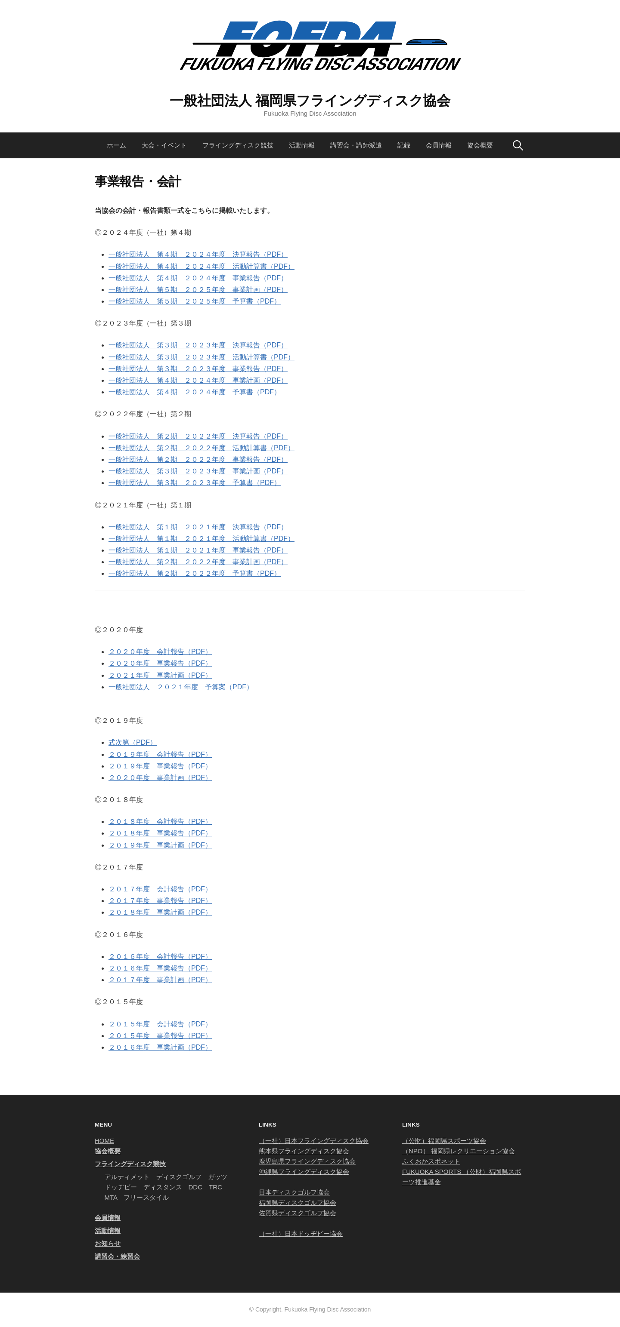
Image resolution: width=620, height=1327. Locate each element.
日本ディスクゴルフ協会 (294, 1192)
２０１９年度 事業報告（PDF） (160, 766)
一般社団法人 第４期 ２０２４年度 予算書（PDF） (194, 392)
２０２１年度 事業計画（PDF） (160, 675)
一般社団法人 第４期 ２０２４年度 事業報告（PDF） (198, 278)
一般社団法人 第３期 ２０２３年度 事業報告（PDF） (198, 368)
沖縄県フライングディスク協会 (304, 1171)
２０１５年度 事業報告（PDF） (160, 1035)
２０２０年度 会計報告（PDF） (160, 651)
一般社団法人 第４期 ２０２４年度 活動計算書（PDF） (201, 266)
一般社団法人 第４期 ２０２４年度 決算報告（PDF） (198, 254)
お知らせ (108, 1243)
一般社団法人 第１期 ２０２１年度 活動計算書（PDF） (201, 538)
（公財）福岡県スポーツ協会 (444, 1140)
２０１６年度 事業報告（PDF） (160, 968)
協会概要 (480, 145)
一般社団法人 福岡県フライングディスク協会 (310, 100)
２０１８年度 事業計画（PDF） (160, 912)
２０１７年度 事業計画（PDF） (160, 979)
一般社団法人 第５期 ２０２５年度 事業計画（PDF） (198, 289)
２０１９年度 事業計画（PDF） (160, 845)
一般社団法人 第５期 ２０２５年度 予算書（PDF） (194, 301)
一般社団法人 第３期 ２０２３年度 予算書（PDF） (194, 482)
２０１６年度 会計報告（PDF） (160, 956)
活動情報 (302, 145)
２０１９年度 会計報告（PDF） (160, 754)
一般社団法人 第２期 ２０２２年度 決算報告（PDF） (198, 436)
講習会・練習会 (117, 1256)
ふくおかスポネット (431, 1161)
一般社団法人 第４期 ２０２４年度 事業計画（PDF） (198, 380)
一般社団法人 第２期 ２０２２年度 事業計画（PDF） (198, 561)
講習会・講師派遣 (356, 145)
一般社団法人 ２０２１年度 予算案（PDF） (180, 687)
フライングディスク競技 (237, 145)
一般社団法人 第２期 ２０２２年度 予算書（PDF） (194, 573)
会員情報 (439, 145)
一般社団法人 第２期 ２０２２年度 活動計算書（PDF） (201, 448)
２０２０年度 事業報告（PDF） (160, 663)
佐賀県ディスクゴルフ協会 (297, 1212)
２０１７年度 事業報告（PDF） (160, 900)
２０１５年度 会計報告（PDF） (160, 1024)
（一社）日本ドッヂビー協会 (301, 1233)
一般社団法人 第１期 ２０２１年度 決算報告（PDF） (198, 527)
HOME (104, 1140)
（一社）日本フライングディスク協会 (314, 1140)
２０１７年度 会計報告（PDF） (160, 889)
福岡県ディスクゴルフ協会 (297, 1202)
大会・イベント (164, 145)
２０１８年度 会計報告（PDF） (160, 821)
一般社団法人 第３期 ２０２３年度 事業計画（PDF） (198, 471)
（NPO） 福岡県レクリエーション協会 (458, 1151)
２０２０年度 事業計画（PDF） (160, 777)
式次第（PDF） (132, 742)
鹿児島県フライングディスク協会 (307, 1161)
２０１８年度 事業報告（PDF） (160, 833)
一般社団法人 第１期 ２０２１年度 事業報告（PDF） (198, 550)
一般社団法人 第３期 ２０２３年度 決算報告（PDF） (198, 345)
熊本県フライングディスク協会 (304, 1151)
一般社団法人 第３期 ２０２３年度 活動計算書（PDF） (201, 357)
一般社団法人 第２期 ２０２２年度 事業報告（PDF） (198, 459)
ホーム (116, 145)
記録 (403, 145)
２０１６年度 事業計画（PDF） (160, 1047)
